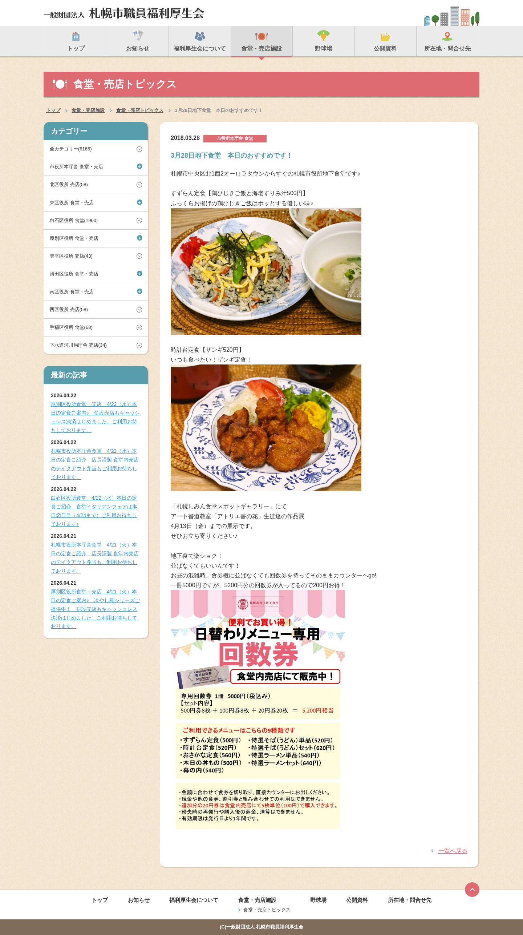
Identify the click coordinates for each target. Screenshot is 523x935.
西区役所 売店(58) (69, 309)
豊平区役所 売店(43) (71, 256)
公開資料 (357, 900)
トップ (53, 110)
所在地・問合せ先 (409, 900)
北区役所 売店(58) (69, 184)
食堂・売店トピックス (139, 110)
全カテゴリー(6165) (71, 149)
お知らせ (139, 900)
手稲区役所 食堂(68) (71, 327)
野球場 (318, 900)
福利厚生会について (193, 900)
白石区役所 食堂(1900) (74, 220)
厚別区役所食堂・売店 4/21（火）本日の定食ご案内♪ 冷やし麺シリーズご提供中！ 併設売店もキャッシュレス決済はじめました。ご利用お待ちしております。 (95, 609)
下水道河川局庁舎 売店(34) (78, 345)
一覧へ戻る (452, 851)
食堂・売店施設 (88, 110)
